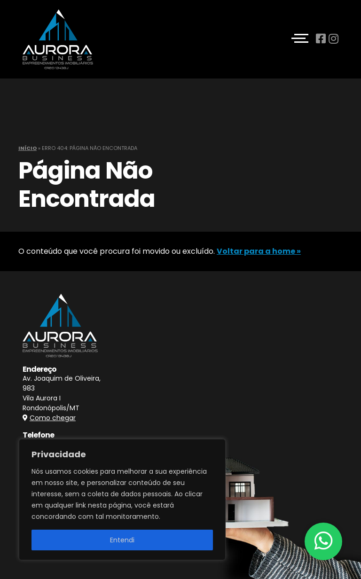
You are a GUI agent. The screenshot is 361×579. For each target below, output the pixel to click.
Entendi (122, 540)
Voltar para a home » (259, 251)
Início (27, 148)
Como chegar (53, 418)
